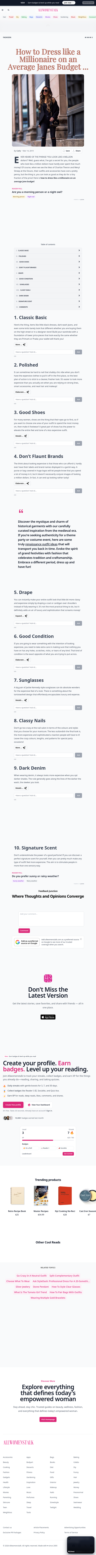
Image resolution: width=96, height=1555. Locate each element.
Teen (5, 1489)
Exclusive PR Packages (12, 1514)
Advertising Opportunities (75, 1509)
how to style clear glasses (66, 1268)
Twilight (53, 1489)
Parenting (7, 1479)
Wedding (77, 1489)
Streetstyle (54, 1484)
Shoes (55, 17)
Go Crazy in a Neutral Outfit (32, 1257)
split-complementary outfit (64, 1257)
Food (52, 1454)
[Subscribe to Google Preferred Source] (27, 942)
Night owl (31, 197)
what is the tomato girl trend (30, 1274)
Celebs (76, 1444)
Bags (31, 17)
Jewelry (76, 1464)
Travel (11, 17)
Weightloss (82, 17)
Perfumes (30, 1479)
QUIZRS (82, 199)
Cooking (6, 1449)
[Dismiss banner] (81, 939)
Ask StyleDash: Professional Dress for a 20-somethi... (61, 1263)
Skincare (6, 1484)
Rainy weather (32, 881)
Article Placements (41, 1509)
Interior (53, 1464)
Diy (17, 17)
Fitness (29, 1454)
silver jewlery (23, 1268)
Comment (24, 930)
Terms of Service (71, 1514)
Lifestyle (6, 1469)
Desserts (39, 17)
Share (76, 151)
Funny (76, 1454)
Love (28, 1469)
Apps (28, 1439)
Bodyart (29, 1444)
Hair (4, 17)
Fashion (6, 1454)
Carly (18, 151)
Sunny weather (18, 881)
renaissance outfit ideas (41, 544)
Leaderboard (26, 1154)
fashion (7, 37)
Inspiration (30, 1464)
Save (66, 151)
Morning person (18, 197)
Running (53, 1479)
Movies (47, 17)
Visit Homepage (48, 1401)
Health (5, 1464)
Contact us (7, 1509)
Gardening (64, 17)
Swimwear (78, 1484)
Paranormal (78, 1474)
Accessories (7, 1439)
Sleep (28, 1484)
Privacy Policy (39, 1514)
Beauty (6, 1444)
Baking (24, 17)
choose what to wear (18, 1263)
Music (73, 17)
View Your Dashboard (39, 1104)
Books (52, 1444)
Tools (28, 1494)
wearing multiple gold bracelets (48, 1279)
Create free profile (13, 1105)
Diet (51, 1449)
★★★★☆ (89, 37)
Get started (68, 1154)
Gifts (52, 1459)
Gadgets (6, 1459)
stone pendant (41, 1268)
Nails (52, 1474)
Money (76, 1469)
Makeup (53, 1469)
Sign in (49, 1110)
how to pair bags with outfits (66, 1274)
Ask (78, 352)
